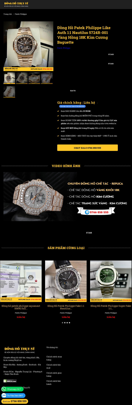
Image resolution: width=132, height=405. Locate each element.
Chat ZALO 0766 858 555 (87, 148)
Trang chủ (7, 14)
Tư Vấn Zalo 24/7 (15, 395)
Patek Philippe (21, 14)
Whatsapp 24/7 (14, 389)
